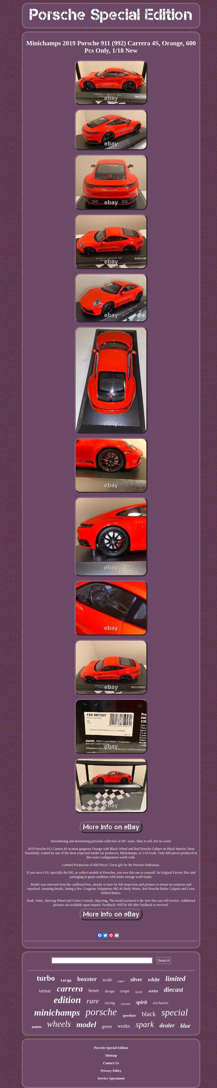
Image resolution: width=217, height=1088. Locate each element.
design (109, 991)
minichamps (57, 1012)
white (154, 979)
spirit (141, 1002)
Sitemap (111, 1055)
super (121, 981)
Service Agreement (111, 1078)
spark (145, 1024)
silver (136, 979)
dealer (167, 1025)
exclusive (160, 1003)
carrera (70, 988)
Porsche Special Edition (111, 1048)
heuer (93, 990)
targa (65, 980)
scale (107, 979)
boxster (87, 978)
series (153, 991)
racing (110, 1003)
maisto (36, 1027)
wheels (59, 1024)
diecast (173, 989)
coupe (124, 991)
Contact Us (111, 1063)
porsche (101, 1012)
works (124, 1026)
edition (67, 1000)
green (107, 1026)
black (149, 1014)
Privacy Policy (111, 1071)
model (86, 1024)
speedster (129, 1016)
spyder (139, 991)
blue (185, 1026)
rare (92, 1001)
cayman (125, 1003)
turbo (46, 978)
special (174, 1012)
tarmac (45, 990)
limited (176, 978)
